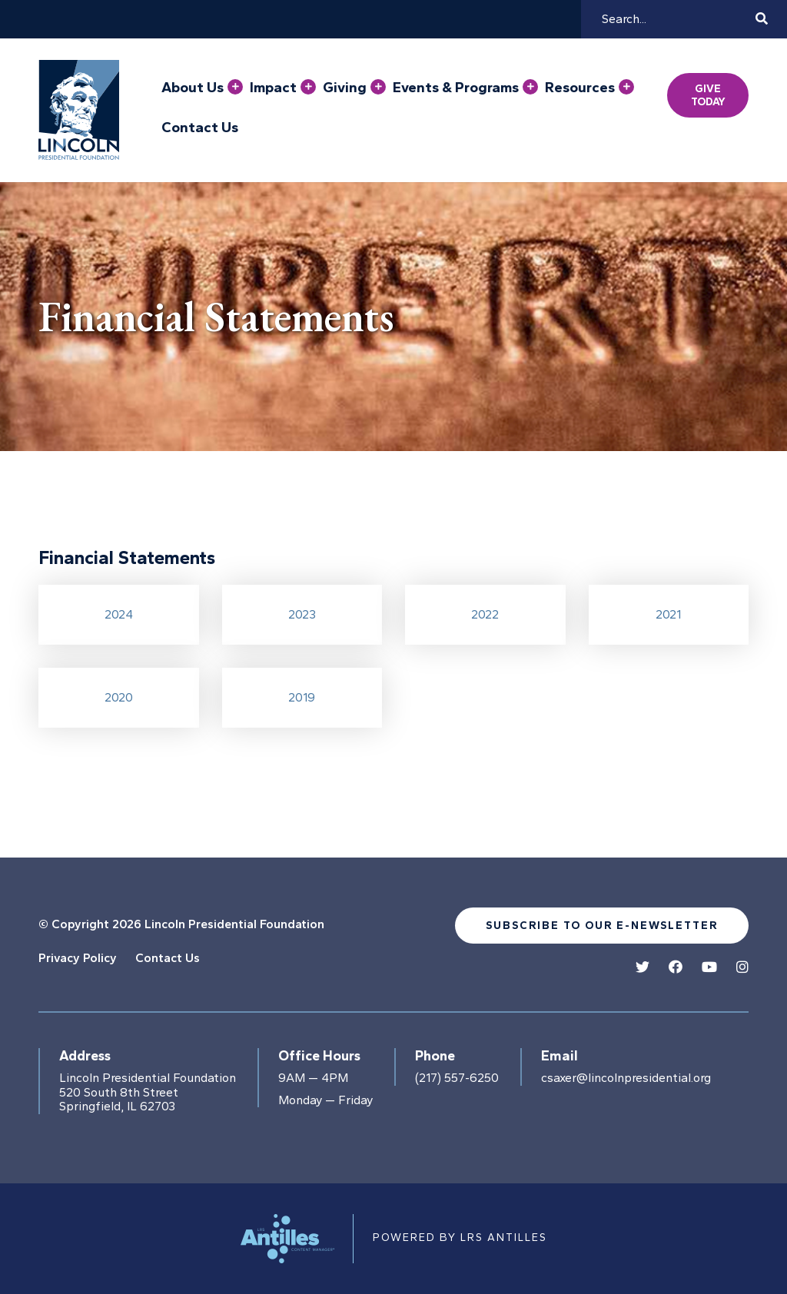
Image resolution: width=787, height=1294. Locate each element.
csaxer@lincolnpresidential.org (626, 1078)
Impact (273, 87)
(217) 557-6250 (457, 1078)
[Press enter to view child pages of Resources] (626, 87)
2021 (668, 614)
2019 (301, 697)
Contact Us (199, 127)
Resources (580, 87)
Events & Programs (456, 87)
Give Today (708, 95)
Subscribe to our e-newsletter (602, 925)
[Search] (676, 19)
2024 (119, 614)
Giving (345, 87)
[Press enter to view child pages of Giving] (378, 87)
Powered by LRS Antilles (460, 1237)
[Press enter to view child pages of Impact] (308, 87)
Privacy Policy (77, 958)
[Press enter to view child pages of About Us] (235, 87)
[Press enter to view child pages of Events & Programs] (530, 87)
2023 (302, 614)
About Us (192, 87)
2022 (485, 614)
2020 (119, 697)
